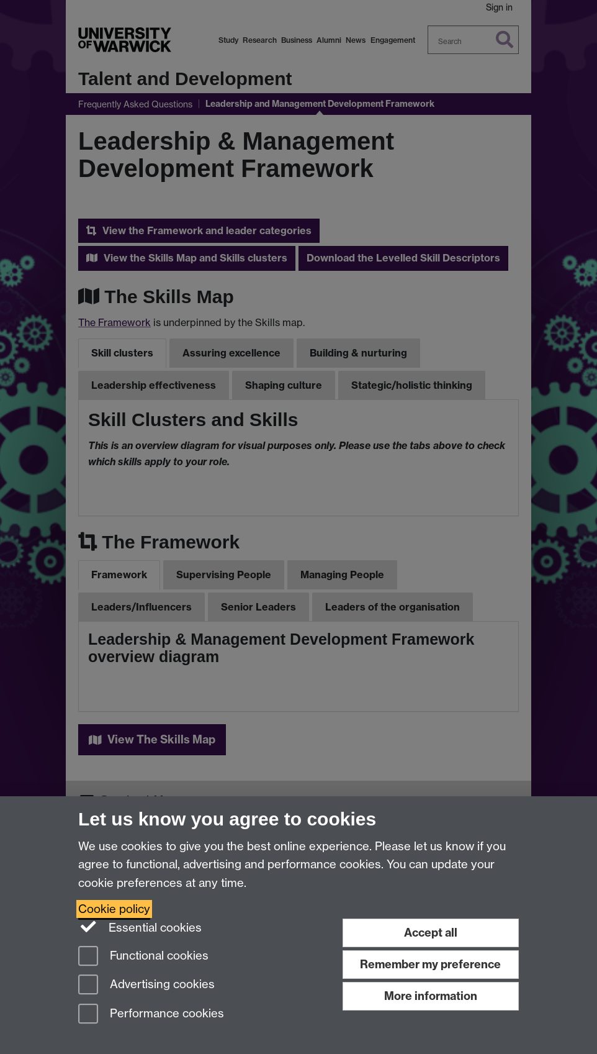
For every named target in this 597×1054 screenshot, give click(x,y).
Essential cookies (140, 927)
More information (430, 996)
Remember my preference (430, 964)
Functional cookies (143, 956)
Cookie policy (114, 909)
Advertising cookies (146, 985)
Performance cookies (151, 1014)
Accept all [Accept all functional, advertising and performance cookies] (430, 932)
